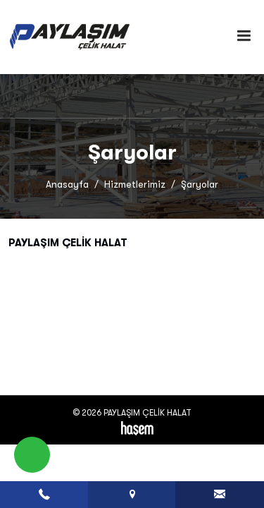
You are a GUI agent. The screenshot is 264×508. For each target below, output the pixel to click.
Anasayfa (67, 184)
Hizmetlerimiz (134, 184)
